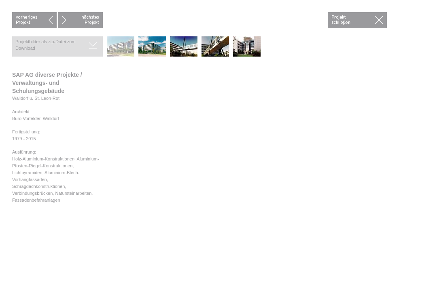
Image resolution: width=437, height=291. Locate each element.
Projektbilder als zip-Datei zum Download (45, 45)
